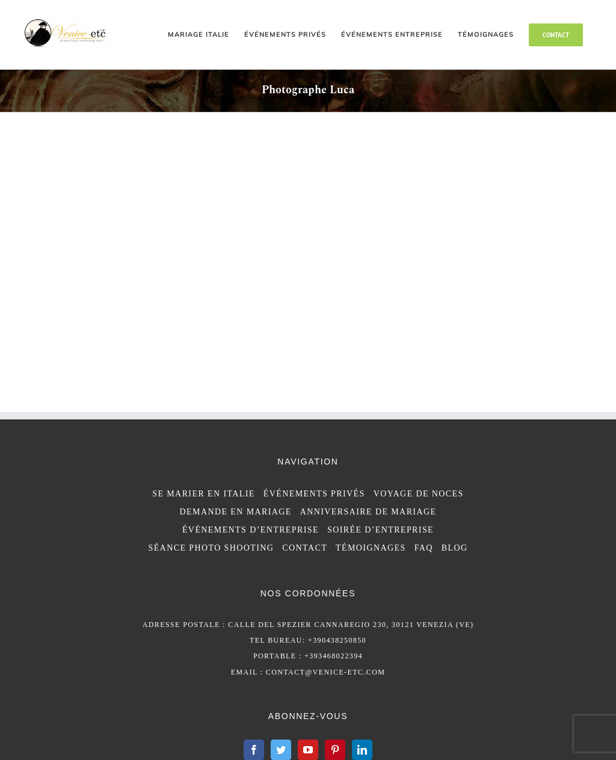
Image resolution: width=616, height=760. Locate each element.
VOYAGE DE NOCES (419, 493)
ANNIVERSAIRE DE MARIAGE (368, 511)
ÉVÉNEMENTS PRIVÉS (314, 493)
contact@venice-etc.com (326, 672)
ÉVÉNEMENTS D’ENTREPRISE (250, 529)
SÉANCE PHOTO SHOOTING (211, 547)
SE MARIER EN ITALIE (203, 493)
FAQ (423, 547)
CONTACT (304, 547)
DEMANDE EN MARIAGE (236, 511)
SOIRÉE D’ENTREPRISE (380, 529)
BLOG (455, 547)
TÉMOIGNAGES (371, 547)
